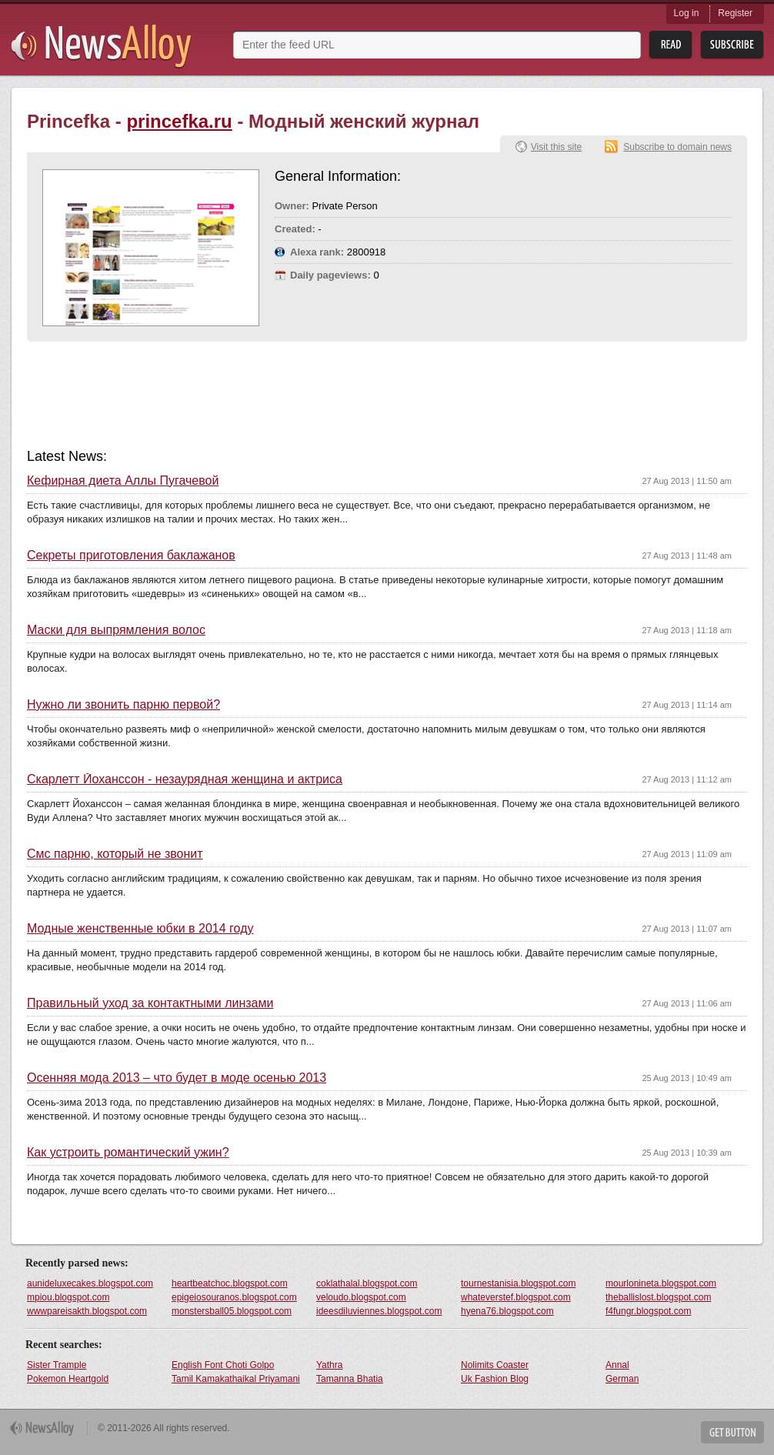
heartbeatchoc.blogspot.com (230, 1283)
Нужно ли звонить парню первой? (123, 705)
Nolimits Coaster (495, 1365)
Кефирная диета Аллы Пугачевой (123, 481)
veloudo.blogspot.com (361, 1297)
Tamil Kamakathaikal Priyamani (236, 1378)
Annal (617, 1365)
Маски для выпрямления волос (116, 630)
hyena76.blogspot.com (507, 1311)
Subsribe (732, 45)
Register (735, 13)
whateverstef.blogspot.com (516, 1297)
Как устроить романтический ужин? (128, 1152)
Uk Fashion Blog (495, 1378)
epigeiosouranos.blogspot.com (234, 1297)
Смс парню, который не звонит (115, 854)
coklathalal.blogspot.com (366, 1283)
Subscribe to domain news (677, 147)
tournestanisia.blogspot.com (518, 1283)
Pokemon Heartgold (67, 1378)
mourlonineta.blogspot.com (661, 1283)
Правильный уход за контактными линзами (150, 1003)
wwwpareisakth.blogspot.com (87, 1311)
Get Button (732, 1432)
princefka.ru (179, 121)
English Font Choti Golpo (223, 1365)
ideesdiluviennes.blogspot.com (379, 1311)
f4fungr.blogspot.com (648, 1311)
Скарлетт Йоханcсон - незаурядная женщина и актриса (184, 779)
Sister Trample (56, 1365)
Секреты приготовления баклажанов (131, 555)
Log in (686, 13)
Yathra (329, 1365)
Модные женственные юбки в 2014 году (140, 929)
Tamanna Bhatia (349, 1378)
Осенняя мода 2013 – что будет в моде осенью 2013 (176, 1078)
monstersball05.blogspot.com (232, 1311)
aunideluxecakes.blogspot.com (90, 1283)
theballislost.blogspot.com (658, 1297)
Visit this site (556, 147)
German (622, 1378)
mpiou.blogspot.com (68, 1297)
